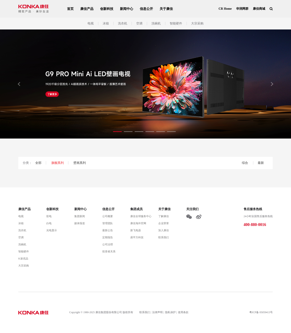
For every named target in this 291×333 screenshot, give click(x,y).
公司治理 (107, 244)
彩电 (49, 216)
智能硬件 (176, 23)
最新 (261, 163)
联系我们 (163, 237)
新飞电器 (135, 230)
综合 (245, 163)
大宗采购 (197, 23)
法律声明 (157, 312)
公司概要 (107, 216)
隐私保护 (170, 312)
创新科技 (106, 9)
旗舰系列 (57, 163)
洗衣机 (122, 23)
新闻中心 (126, 9)
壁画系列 (79, 163)
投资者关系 (109, 251)
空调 (139, 23)
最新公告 (107, 230)
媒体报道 (79, 223)
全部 (38, 163)
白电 (49, 223)
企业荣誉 (163, 223)
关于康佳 (166, 9)
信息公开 (146, 9)
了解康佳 (163, 216)
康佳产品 (86, 9)
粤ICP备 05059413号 (261, 312)
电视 (91, 23)
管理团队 (107, 223)
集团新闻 (79, 216)
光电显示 (51, 230)
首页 (70, 9)
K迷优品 (23, 258)
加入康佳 (163, 230)
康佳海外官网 (138, 223)
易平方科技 (137, 237)
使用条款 (183, 312)
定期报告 (107, 237)
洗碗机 (156, 23)
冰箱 (106, 23)
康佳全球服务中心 (140, 216)
